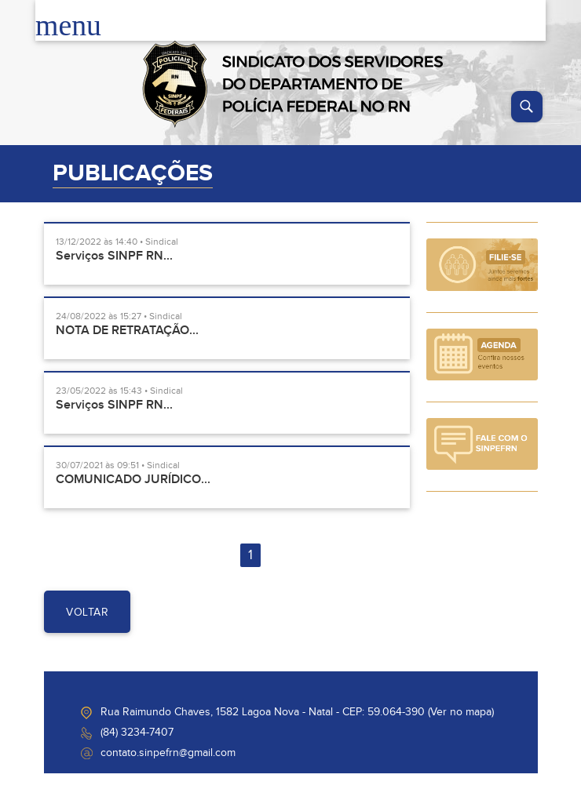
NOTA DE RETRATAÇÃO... (127, 330)
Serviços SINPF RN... (114, 256)
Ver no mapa (460, 712)
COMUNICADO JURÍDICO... (133, 479)
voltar (87, 612)
